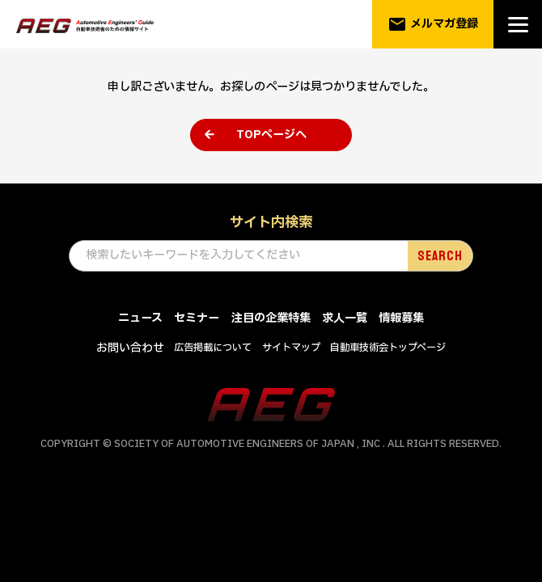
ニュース (140, 318)
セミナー (196, 318)
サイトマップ (291, 347)
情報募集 (401, 318)
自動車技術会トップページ (388, 347)
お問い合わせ (130, 348)
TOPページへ (271, 134)
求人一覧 (344, 318)
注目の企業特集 (271, 318)
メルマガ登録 (433, 24)
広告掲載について (213, 347)
